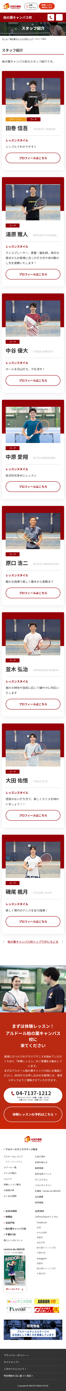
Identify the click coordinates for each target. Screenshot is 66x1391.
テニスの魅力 (10, 1173)
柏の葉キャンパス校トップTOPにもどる (33, 941)
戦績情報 (39, 1167)
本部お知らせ (41, 1162)
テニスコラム (41, 1179)
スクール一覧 (10, 1167)
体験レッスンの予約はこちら (33, 1114)
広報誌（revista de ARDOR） (48, 1190)
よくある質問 (10, 1195)
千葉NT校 (10, 1234)
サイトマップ (10, 1362)
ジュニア (8, 1178)
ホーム (5, 38)
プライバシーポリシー (15, 1355)
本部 (39, 1227)
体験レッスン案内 (12, 1184)
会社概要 (39, 1196)
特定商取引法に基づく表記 (17, 1375)
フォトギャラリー (43, 1185)
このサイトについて (14, 1369)
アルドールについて (13, 1156)
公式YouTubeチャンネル (46, 1216)
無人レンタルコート (13, 1240)
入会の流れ (40, 1156)
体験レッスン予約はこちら (47, 6)
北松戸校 (10, 1222)
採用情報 (39, 1202)
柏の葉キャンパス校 (17, 17)
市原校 (8, 1216)
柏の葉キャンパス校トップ (21, 38)
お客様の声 (9, 1190)
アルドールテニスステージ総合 (21, 1149)
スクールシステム (13, 1161)
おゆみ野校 (11, 1211)
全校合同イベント (43, 1173)
